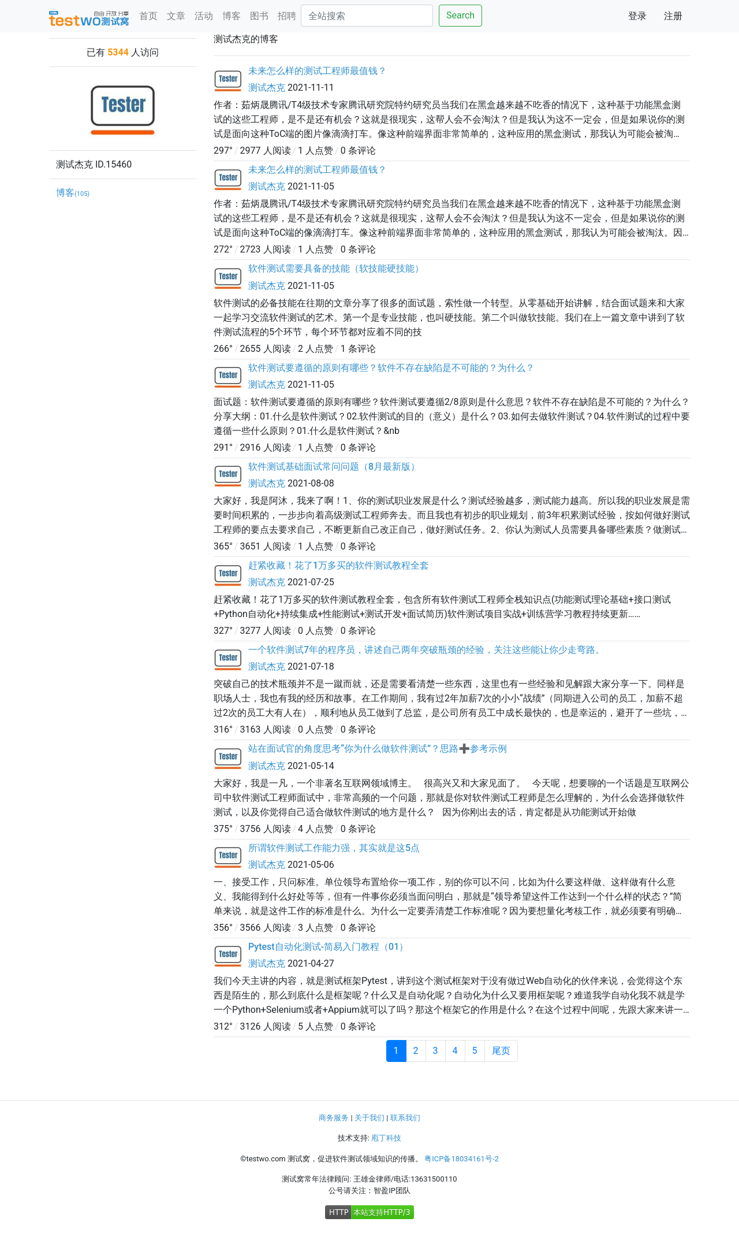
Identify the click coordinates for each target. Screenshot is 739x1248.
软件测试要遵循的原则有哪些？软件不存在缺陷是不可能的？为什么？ (391, 367)
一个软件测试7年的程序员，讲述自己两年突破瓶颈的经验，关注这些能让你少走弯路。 (426, 649)
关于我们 (369, 1117)
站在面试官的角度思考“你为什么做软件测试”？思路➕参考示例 (377, 748)
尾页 (501, 1050)
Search (460, 15)
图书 (259, 15)
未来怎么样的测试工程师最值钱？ (317, 70)
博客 (231, 15)
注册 (673, 15)
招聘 (287, 15)
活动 (204, 15)
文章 (176, 15)
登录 (637, 15)
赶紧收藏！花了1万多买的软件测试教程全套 (338, 565)
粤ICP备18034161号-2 (461, 1158)
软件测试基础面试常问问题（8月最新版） (334, 466)
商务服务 (334, 1117)
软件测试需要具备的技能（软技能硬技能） (336, 268)
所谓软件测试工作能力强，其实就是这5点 (334, 847)
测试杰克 (266, 87)
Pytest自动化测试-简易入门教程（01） (328, 946)
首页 (148, 15)
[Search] (367, 16)
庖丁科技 (386, 1138)
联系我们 (405, 1117)
